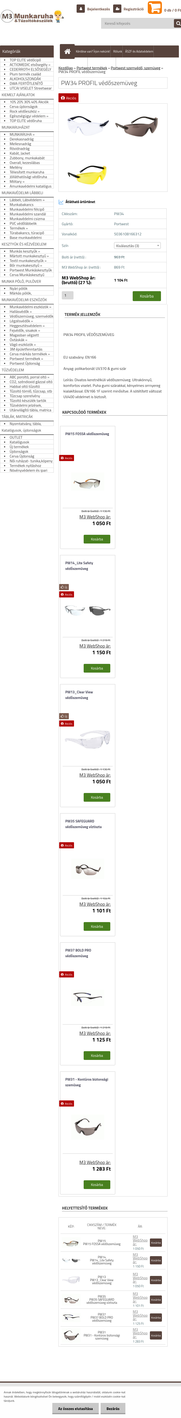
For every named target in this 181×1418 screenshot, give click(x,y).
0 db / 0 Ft (172, 10)
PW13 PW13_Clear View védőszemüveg (101, 1280)
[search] (176, 23)
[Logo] (32, 21)
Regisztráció (133, 9)
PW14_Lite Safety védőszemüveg (79, 565)
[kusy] (68, 295)
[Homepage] (68, 51)
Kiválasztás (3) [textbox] (127, 246)
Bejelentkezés (98, 9)
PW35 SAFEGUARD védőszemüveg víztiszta (83, 824)
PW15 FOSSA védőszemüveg (87, 434)
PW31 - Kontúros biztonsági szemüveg (86, 1082)
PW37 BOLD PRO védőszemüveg (78, 953)
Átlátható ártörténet (76, 201)
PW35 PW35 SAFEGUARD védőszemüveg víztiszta (101, 1299)
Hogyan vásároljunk (103, 63)
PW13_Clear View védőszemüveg (79, 694)
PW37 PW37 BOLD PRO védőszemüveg (101, 1317)
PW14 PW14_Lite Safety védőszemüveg (102, 1260)
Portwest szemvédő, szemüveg (135, 68)
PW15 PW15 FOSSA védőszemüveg (102, 1242)
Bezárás (113, 1408)
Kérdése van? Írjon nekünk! (93, 51)
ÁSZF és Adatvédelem (139, 51)
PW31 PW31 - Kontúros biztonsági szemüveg (102, 1335)
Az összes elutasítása (75, 1408)
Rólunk (117, 51)
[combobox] (137, 245)
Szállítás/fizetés (77, 63)
